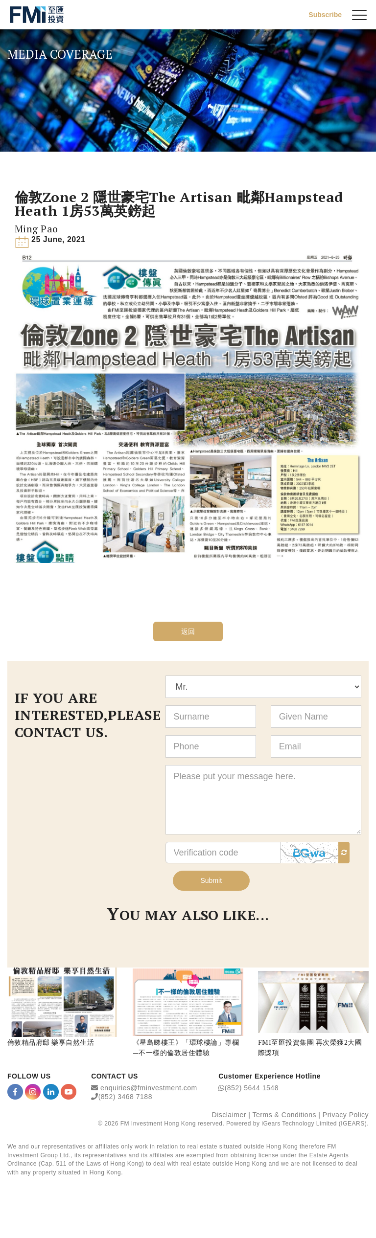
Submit (211, 880)
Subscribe (325, 15)
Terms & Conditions (284, 1115)
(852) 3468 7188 (125, 1097)
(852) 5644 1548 (252, 1088)
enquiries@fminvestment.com (148, 1088)
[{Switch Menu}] (359, 14)
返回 (188, 631)
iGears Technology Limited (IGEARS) (314, 1123)
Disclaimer (229, 1115)
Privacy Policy (346, 1115)
